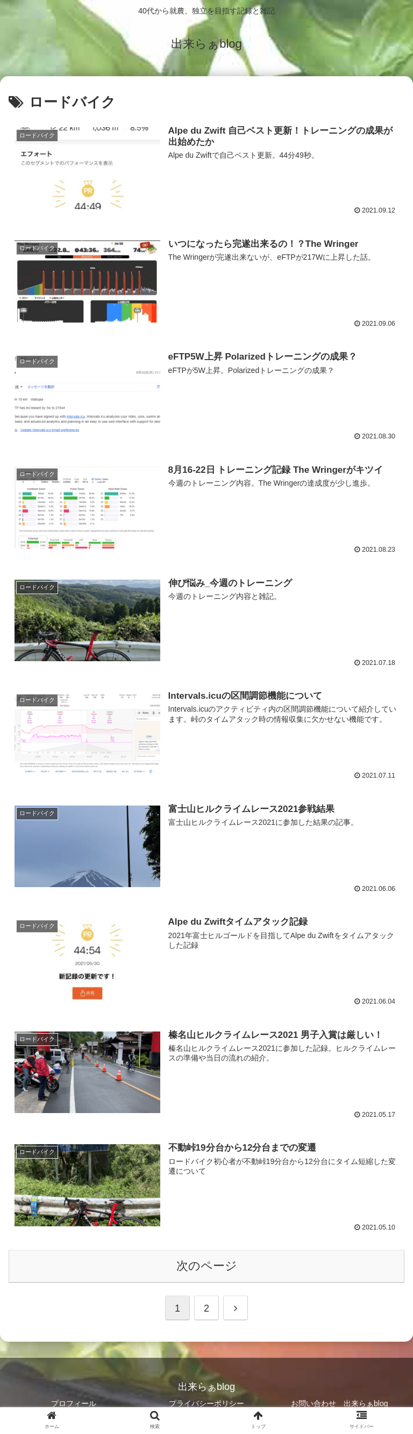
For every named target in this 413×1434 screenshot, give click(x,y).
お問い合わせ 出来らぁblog (339, 1400)
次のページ (206, 1263)
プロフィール (73, 1400)
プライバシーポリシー (206, 1400)
